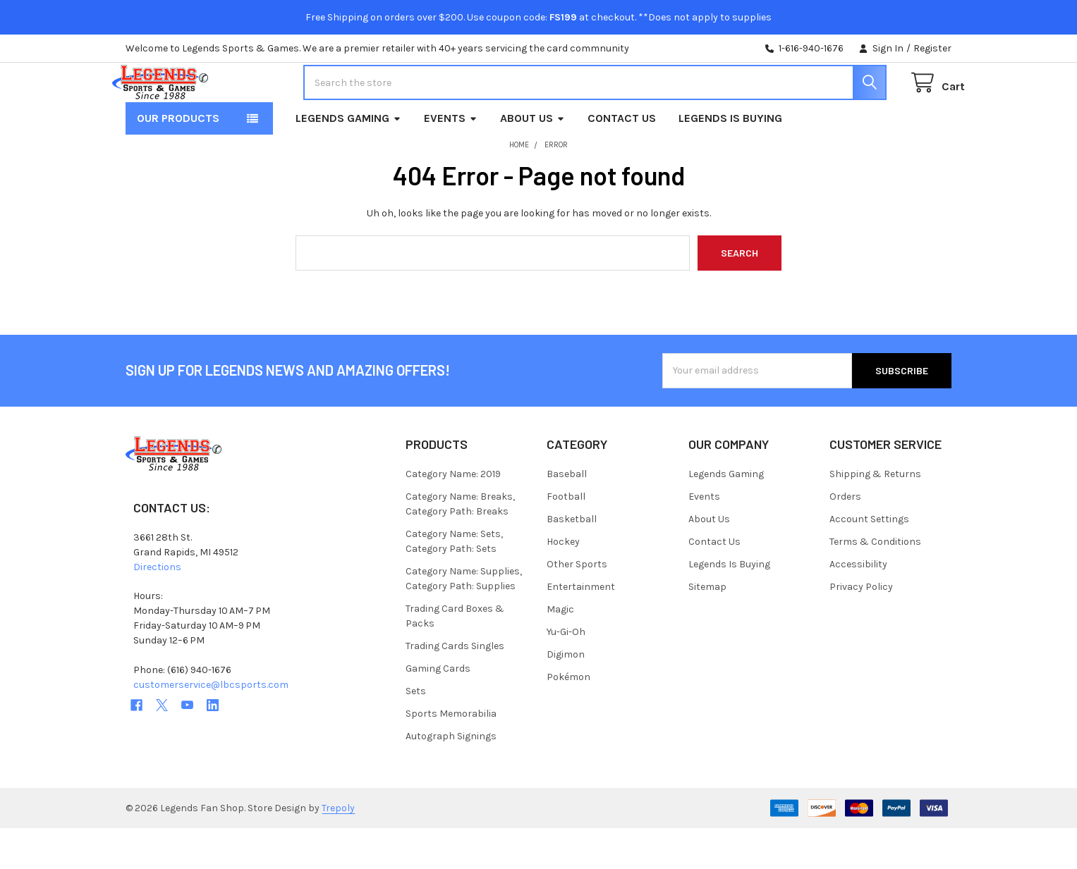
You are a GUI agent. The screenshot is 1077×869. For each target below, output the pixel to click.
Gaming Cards (438, 709)
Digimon (566, 695)
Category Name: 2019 (453, 515)
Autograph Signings (451, 777)
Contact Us (622, 159)
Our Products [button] (178, 159)
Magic (560, 650)
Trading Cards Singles (455, 687)
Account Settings (869, 560)
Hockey (563, 582)
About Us (532, 159)
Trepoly (338, 849)
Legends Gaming (348, 159)
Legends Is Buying (730, 159)
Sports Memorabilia (451, 754)
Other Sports (577, 605)
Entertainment (581, 628)
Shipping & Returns (875, 515)
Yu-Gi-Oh (566, 673)
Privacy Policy (861, 628)
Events (450, 159)
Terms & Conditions (875, 582)
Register (932, 48)
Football (566, 537)
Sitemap (707, 628)
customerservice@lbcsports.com (210, 726)
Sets (416, 732)
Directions (157, 608)
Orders (845, 537)
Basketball (572, 560)
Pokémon (568, 718)
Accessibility (858, 605)
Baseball (567, 515)
